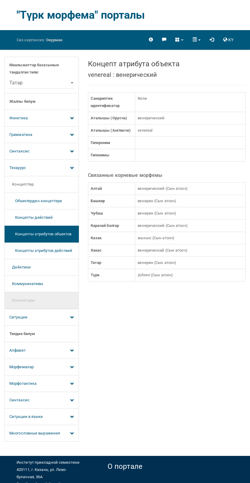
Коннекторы (22, 300)
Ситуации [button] (41, 317)
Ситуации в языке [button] (41, 417)
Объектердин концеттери (35, 201)
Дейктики (20, 267)
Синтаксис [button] (41, 151)
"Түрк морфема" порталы (81, 15)
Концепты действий (31, 217)
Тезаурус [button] (41, 168)
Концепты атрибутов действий (40, 250)
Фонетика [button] (41, 118)
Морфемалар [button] (41, 367)
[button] (179, 39)
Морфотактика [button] (41, 383)
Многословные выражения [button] (41, 433)
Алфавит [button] (41, 350)
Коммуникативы (26, 283)
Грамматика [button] (41, 135)
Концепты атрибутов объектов (40, 234)
